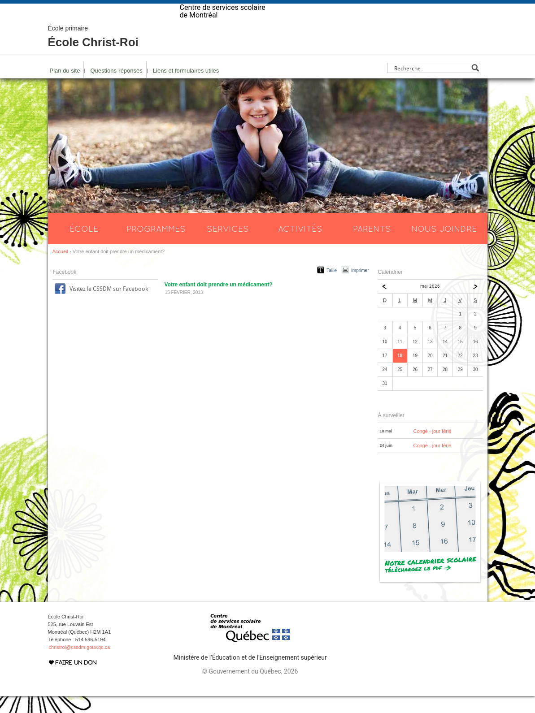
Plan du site (65, 87)
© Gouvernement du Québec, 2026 (250, 688)
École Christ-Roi (93, 54)
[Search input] (431, 85)
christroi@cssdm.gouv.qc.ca (79, 664)
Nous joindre (444, 246)
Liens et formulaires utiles (186, 87)
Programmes (156, 246)
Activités (300, 246)
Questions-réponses (116, 87)
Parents (372, 246)
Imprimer (360, 287)
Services (228, 246)
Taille (331, 287)
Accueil (60, 268)
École (84, 246)
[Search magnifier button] (475, 85)
